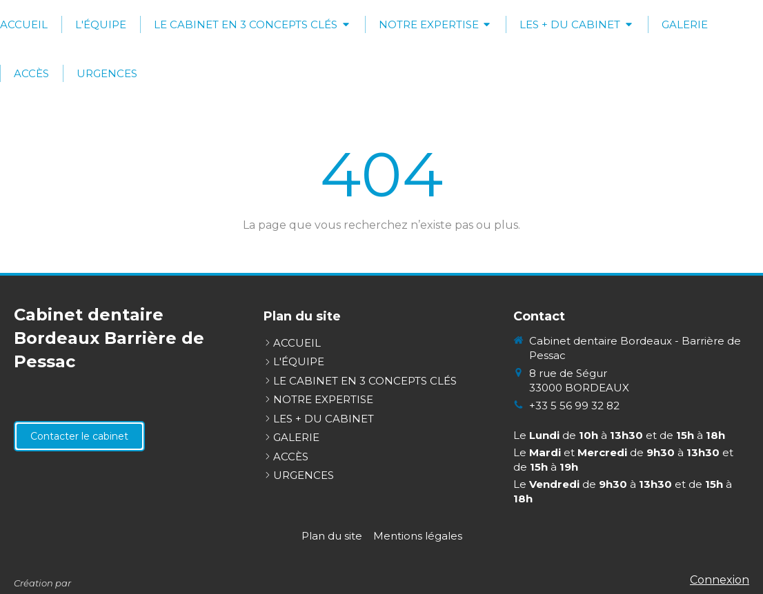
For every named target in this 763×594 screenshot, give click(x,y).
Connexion (719, 579)
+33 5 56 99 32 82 (574, 405)
